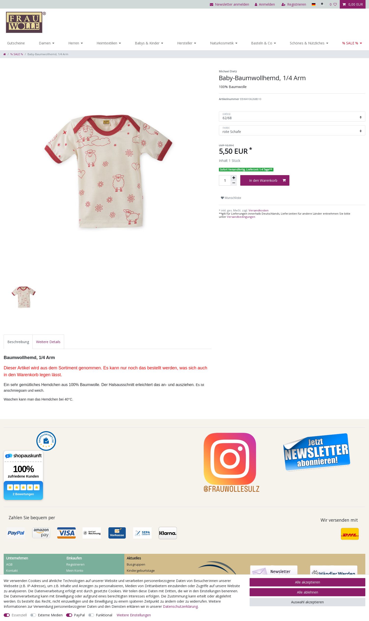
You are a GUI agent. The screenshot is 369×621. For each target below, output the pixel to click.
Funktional (104, 615)
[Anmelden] (264, 4)
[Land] (312, 4)
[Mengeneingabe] (225, 180)
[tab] (18, 342)
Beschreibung (18, 341)
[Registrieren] (293, 4)
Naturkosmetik (222, 43)
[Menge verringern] (234, 183)
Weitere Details (48, 341)
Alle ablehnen (307, 592)
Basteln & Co (261, 43)
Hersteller (184, 43)
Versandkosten (258, 210)
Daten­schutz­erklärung (180, 606)
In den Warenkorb (267, 180)
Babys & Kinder (147, 43)
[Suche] (322, 4)
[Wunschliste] (333, 4)
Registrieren (75, 564)
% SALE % (350, 43)
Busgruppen (136, 564)
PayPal (79, 615)
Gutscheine (16, 43)
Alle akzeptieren (307, 582)
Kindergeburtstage (141, 570)
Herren (73, 43)
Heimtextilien (107, 43)
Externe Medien (50, 615)
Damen (45, 43)
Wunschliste (231, 198)
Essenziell (19, 615)
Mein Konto (74, 570)
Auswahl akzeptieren (307, 602)
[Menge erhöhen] (234, 178)
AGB (9, 564)
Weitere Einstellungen (134, 615)
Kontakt (12, 570)
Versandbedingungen (241, 217)
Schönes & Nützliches (307, 43)
